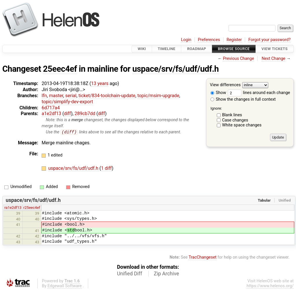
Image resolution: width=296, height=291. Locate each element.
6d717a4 (51, 107)
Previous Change (238, 58)
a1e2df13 (51, 113)
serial (71, 95)
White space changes (242, 125)
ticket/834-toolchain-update (107, 95)
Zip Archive (166, 274)
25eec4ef (60, 69)
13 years (99, 83)
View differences (225, 85)
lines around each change (259, 92)
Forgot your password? (269, 39)
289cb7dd (85, 113)
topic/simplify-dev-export (67, 101)
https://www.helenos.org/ (270, 285)
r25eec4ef (31, 208)
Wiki (142, 49)
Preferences (209, 39)
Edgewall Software (64, 285)
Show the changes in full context (243, 99)
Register (234, 39)
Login (186, 39)
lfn (44, 95)
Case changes (235, 120)
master (56, 95)
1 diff (106, 168)
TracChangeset (202, 257)
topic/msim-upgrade (158, 95)
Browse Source (234, 49)
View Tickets (275, 49)
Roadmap (196, 49)
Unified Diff (129, 274)
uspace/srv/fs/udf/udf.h (175, 69)
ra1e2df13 (12, 208)
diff (67, 113)
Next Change (273, 58)
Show (218, 92)
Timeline (166, 49)
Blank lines (232, 115)
